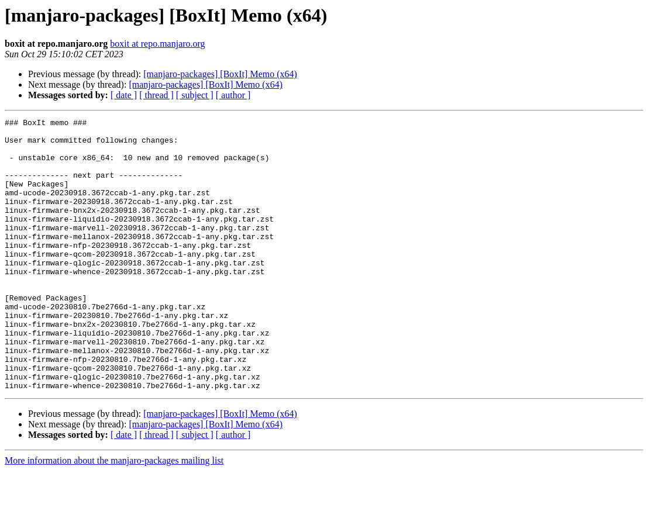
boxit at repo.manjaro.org (157, 44)
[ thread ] (156, 95)
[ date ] (124, 95)
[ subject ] (194, 95)
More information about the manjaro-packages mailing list (114, 515)
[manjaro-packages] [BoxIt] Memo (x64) (220, 74)
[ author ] (233, 95)
